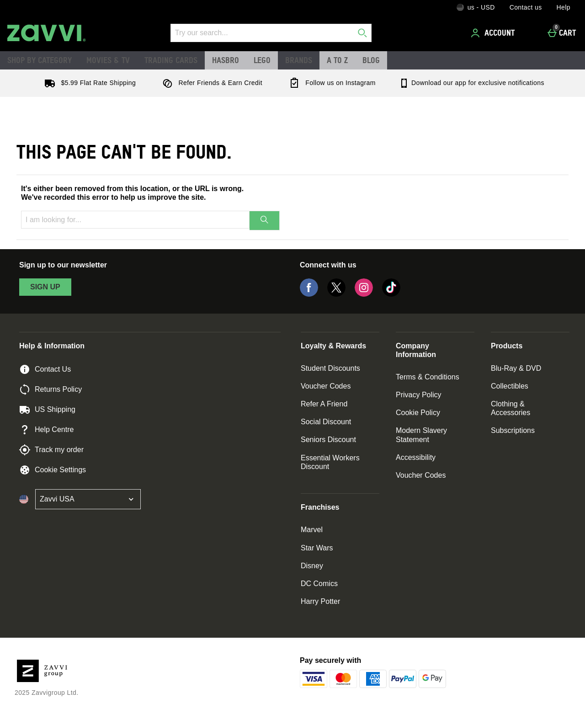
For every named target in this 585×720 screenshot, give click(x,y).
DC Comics (319, 583)
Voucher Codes (326, 386)
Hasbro (225, 60)
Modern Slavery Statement (421, 435)
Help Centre (46, 429)
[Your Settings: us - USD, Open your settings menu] (475, 7)
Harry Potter (320, 601)
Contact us (526, 7)
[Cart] (564, 33)
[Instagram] (364, 294)
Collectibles (509, 386)
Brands (298, 60)
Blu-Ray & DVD (516, 368)
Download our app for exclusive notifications (471, 82)
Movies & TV (108, 60)
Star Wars (317, 548)
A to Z (337, 60)
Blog (371, 60)
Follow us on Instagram (330, 82)
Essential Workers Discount (330, 462)
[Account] (494, 33)
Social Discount (326, 422)
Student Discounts (330, 368)
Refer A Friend (324, 404)
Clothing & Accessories (510, 408)
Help (563, 7)
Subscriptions (513, 430)
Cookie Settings (52, 469)
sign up (45, 287)
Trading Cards (170, 60)
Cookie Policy (418, 412)
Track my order (51, 449)
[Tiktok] (391, 294)
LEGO (262, 60)
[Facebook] (309, 294)
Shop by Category (39, 60)
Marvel (312, 529)
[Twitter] (336, 294)
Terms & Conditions (427, 377)
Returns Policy (50, 389)
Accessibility (416, 457)
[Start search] (362, 33)
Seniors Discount (328, 439)
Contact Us (45, 369)
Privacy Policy (418, 395)
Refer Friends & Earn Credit (210, 82)
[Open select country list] (88, 499)
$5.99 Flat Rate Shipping (88, 82)
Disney (312, 566)
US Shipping (47, 409)
